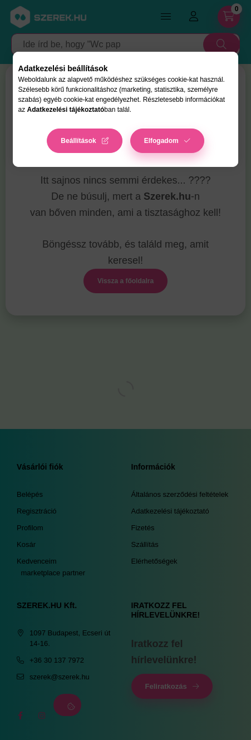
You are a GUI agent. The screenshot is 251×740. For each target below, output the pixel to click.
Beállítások (78, 141)
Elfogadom (161, 141)
